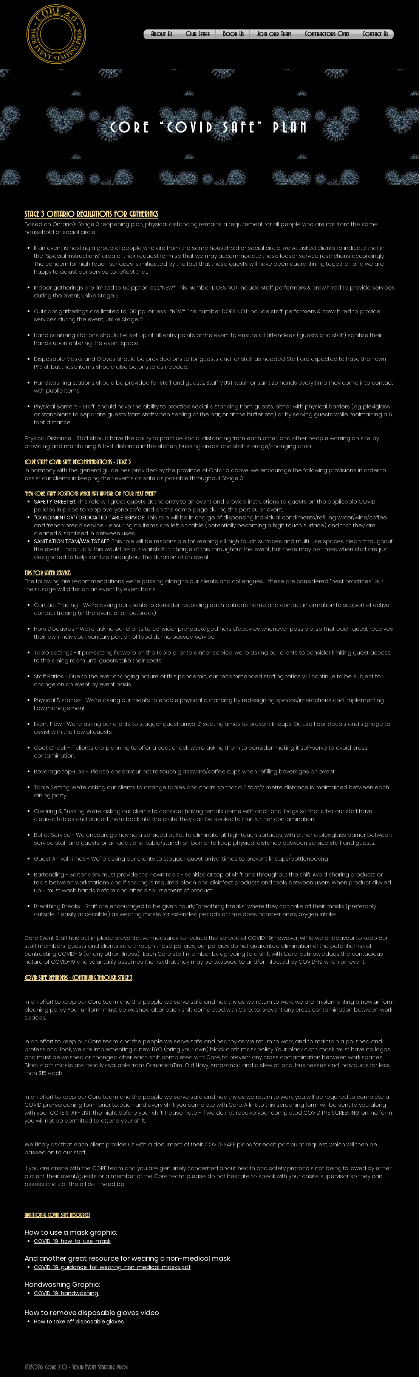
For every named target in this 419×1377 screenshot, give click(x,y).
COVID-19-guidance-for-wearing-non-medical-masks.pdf (112, 1267)
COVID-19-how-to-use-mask (72, 1241)
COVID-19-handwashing (66, 1293)
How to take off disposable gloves (79, 1321)
